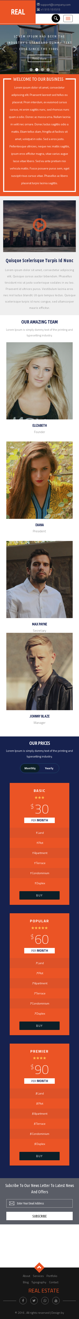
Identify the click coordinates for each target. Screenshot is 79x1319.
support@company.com (55, 5)
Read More (39, 58)
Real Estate (43, 1291)
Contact (53, 1282)
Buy (39, 895)
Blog (26, 1282)
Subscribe (39, 1216)
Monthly (30, 768)
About (26, 1276)
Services (38, 1276)
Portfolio (52, 1276)
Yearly (49, 768)
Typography (38, 1282)
